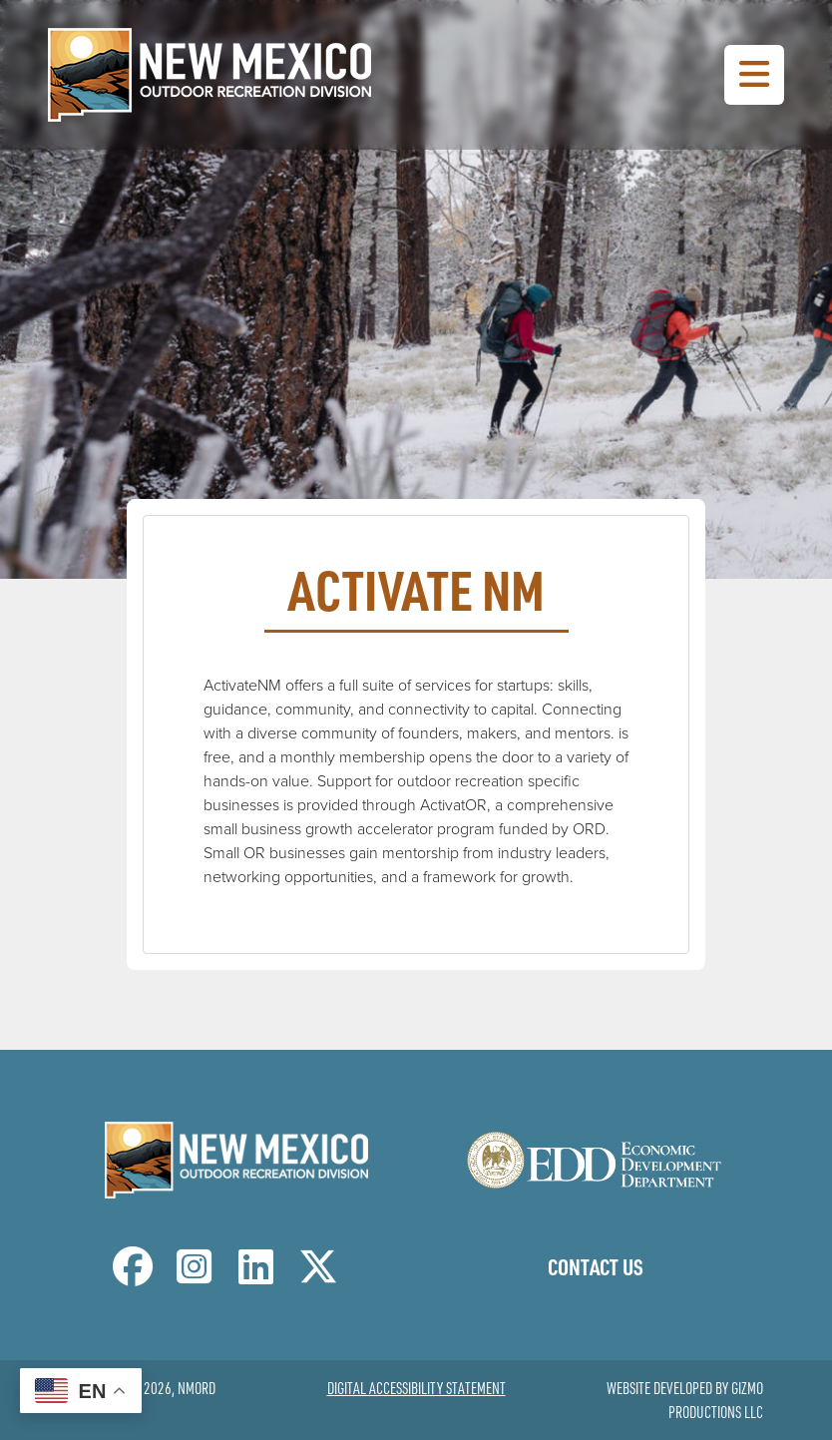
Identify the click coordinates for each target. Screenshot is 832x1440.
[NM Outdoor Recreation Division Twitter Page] (318, 1275)
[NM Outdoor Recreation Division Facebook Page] (133, 1275)
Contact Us (595, 1266)
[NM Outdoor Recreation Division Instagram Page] (194, 1275)
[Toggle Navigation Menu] (754, 75)
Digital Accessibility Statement (416, 1388)
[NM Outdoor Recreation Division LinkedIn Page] (255, 1275)
